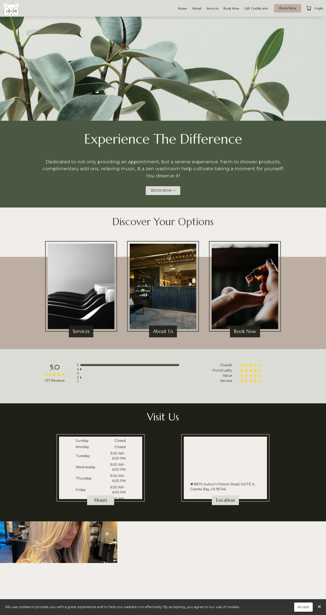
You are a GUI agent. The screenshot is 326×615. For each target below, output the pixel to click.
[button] (309, 8)
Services (212, 8)
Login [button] (319, 8)
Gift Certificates (256, 8)
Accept (303, 607)
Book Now (231, 8)
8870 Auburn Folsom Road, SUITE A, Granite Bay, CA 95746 (222, 486)
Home (182, 8)
